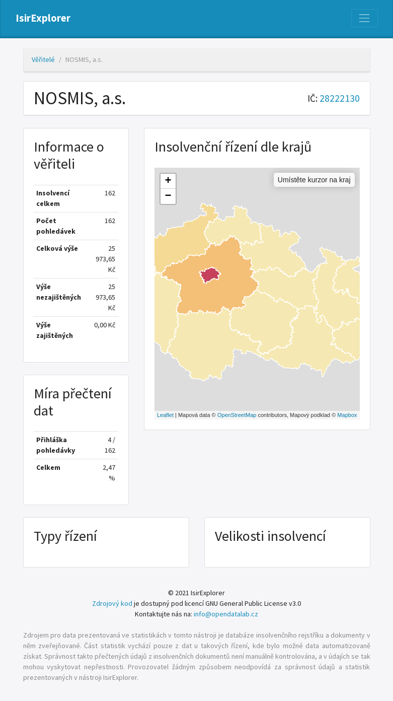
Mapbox (347, 415)
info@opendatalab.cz (226, 613)
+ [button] (168, 181)
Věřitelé (43, 59)
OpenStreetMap (237, 415)
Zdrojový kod (112, 603)
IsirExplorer (43, 18)
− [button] (168, 196)
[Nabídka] (364, 18)
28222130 (340, 98)
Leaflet (165, 415)
